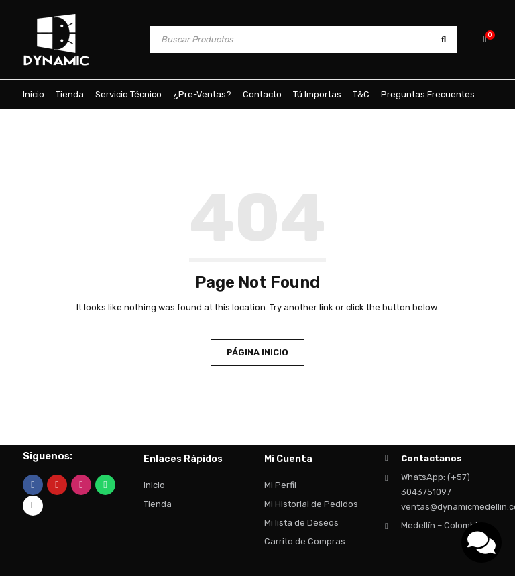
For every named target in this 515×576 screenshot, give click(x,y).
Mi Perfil (280, 485)
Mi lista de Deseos (301, 523)
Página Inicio (257, 352)
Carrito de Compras (304, 541)
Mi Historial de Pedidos (311, 504)
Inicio (154, 485)
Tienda (158, 504)
